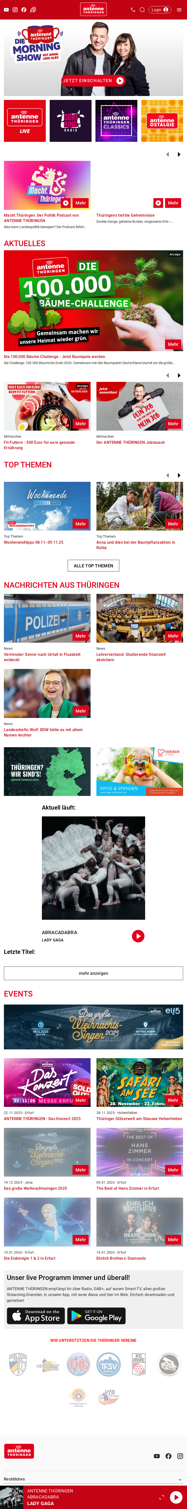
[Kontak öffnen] (133, 10)
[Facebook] (168, 1456)
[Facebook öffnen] (23, 9)
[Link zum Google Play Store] (96, 1316)
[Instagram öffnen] (15, 9)
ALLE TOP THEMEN (93, 565)
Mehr (80, 202)
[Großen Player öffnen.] (162, 1497)
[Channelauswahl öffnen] (142, 10)
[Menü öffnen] (179, 10)
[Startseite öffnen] (93, 9)
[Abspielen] (176, 1497)
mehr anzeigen (93, 973)
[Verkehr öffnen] (33, 10)
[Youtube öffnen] (6, 9)
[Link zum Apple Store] (36, 1316)
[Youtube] (157, 1456)
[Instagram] (180, 1456)
